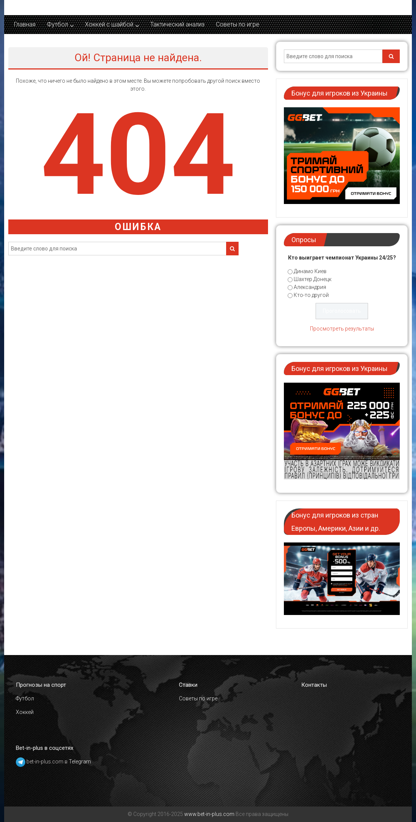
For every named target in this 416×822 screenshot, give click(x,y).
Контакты (314, 684)
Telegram (80, 762)
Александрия (310, 287)
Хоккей (25, 712)
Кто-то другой (311, 295)
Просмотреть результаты (342, 329)
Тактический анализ (177, 24)
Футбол (57, 24)
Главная (24, 24)
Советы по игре (237, 24)
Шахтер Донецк (312, 279)
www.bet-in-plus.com (209, 814)
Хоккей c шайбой (109, 24)
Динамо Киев (310, 271)
